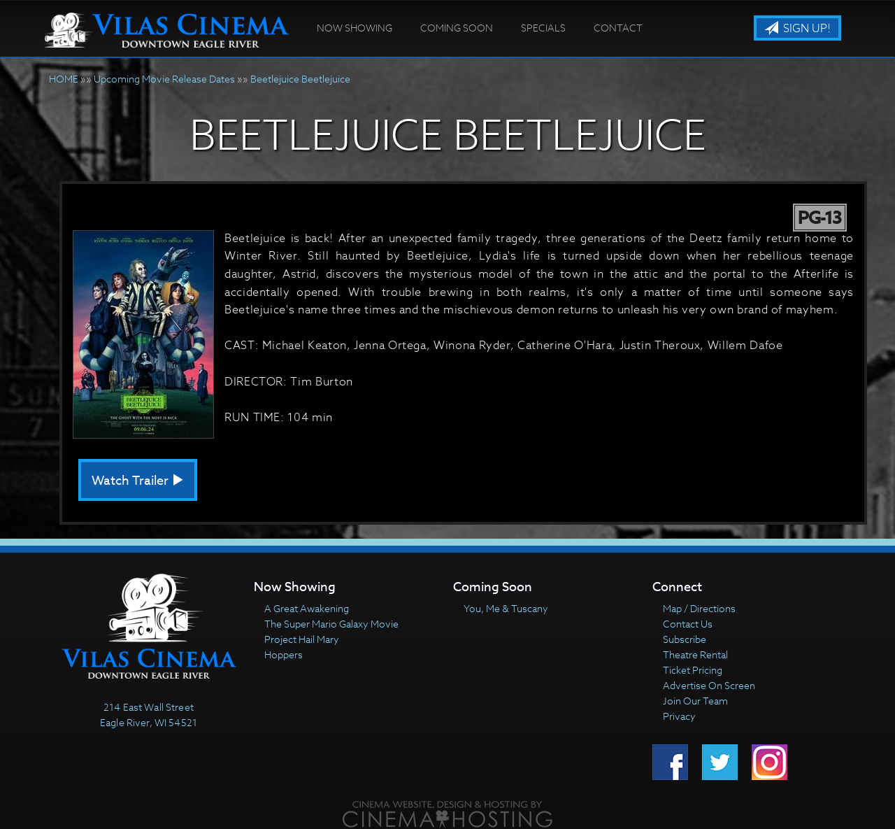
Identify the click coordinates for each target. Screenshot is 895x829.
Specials (543, 27)
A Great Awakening (306, 608)
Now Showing (354, 27)
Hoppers (283, 654)
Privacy (679, 716)
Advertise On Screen (709, 685)
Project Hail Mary (301, 639)
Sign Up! (797, 28)
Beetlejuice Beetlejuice (300, 78)
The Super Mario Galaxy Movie (331, 623)
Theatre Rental (695, 654)
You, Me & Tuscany (506, 608)
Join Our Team (695, 700)
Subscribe (684, 639)
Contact (618, 27)
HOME (63, 78)
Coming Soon (456, 27)
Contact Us (688, 623)
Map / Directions (699, 608)
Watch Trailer (138, 481)
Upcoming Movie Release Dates (164, 78)
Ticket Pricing (692, 669)
